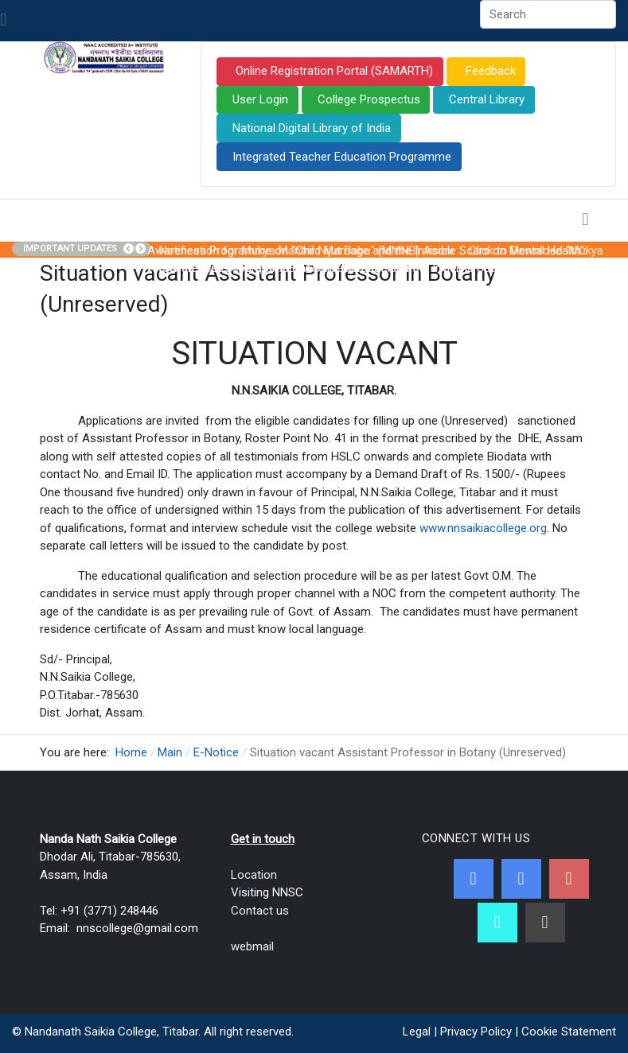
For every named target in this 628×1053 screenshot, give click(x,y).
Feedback (489, 71)
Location (254, 875)
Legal (417, 1031)
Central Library (487, 99)
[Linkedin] (545, 922)
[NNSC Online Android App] (497, 922)
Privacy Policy (476, 1031)
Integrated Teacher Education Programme (341, 157)
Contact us (260, 910)
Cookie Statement (568, 1031)
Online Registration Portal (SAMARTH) (332, 71)
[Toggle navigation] (3, 20)
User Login (260, 99)
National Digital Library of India (311, 128)
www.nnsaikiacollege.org (483, 528)
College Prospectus (369, 99)
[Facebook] (473, 879)
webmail (252, 946)
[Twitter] (521, 879)
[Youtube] (569, 879)
